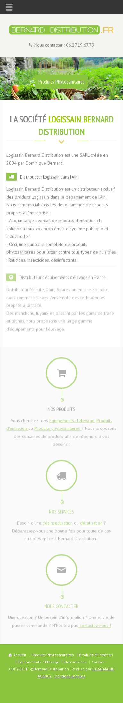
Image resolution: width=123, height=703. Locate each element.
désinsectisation (58, 521)
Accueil (19, 655)
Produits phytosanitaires (57, 427)
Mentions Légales (69, 675)
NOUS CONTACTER (61, 604)
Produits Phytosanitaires (61, 81)
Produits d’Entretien (96, 655)
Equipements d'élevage (71, 419)
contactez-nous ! (94, 623)
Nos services (75, 662)
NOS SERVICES (61, 510)
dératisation (91, 521)
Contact (98, 662)
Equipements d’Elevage (38, 662)
